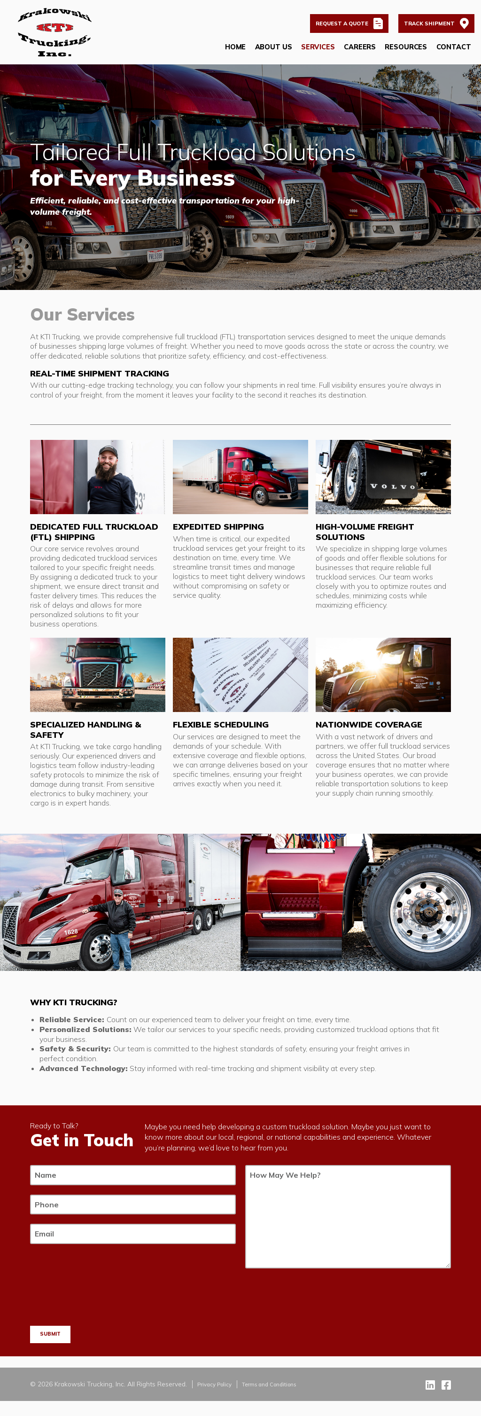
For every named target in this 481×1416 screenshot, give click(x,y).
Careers (359, 52)
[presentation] (101, 1330)
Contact (452, 52)
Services (317, 52)
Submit (53, 1347)
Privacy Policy (217, 1398)
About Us (272, 52)
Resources (405, 52)
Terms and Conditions (281, 1398)
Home (234, 52)
